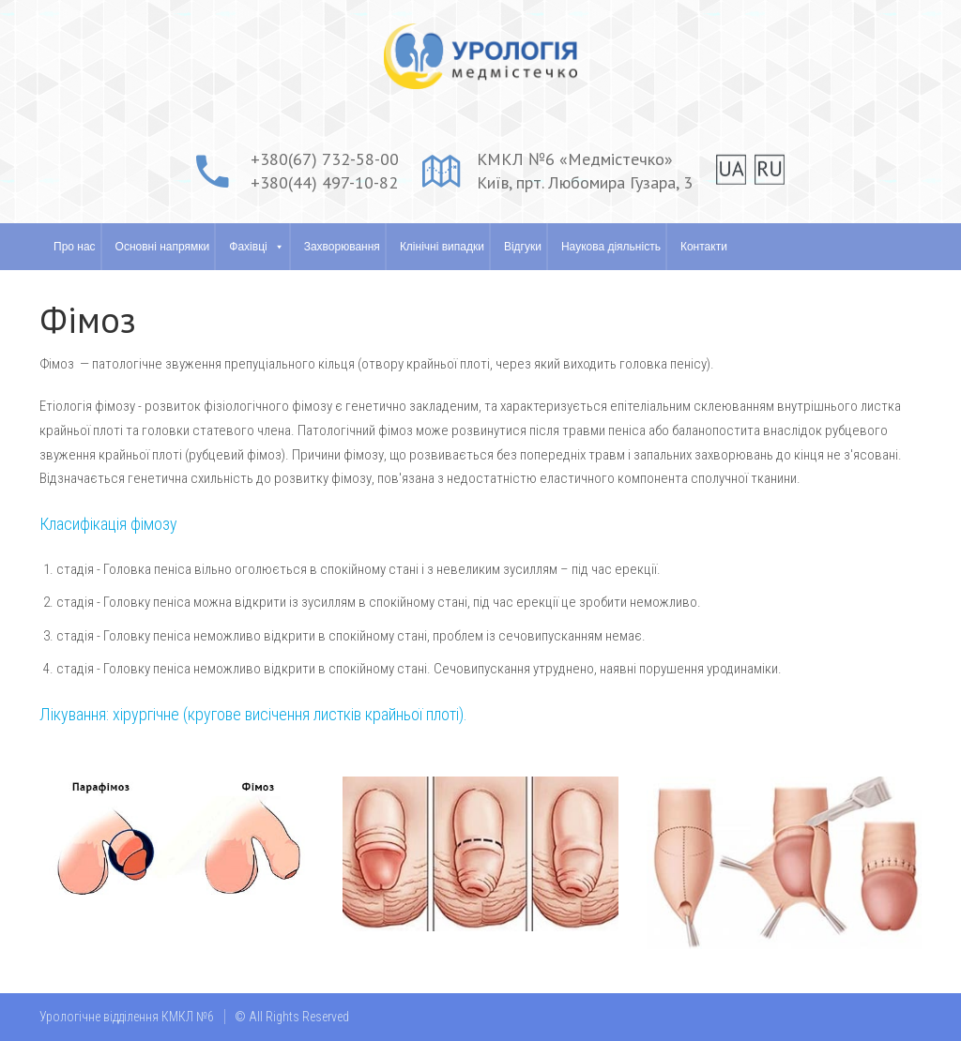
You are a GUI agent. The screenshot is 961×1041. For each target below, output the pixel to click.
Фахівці (248, 246)
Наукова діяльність (611, 246)
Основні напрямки (162, 246)
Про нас (74, 246)
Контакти (703, 246)
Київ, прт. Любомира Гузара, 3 (585, 182)
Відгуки (523, 246)
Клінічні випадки (442, 246)
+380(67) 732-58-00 (325, 159)
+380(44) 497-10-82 (324, 182)
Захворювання (342, 246)
